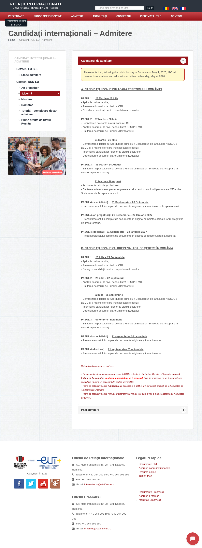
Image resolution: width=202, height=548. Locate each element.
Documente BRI (148, 464)
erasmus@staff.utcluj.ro (97, 528)
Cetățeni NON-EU (27, 81)
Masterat (27, 99)
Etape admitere (31, 75)
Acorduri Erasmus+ (150, 495)
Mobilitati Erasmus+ (150, 499)
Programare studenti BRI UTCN (16, 23)
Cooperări (123, 16)
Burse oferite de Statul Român (36, 121)
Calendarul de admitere (96, 60)
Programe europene (48, 16)
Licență (27, 93)
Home (11, 39)
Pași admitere (90, 409)
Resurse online (147, 472)
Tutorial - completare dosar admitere (39, 112)
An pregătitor (30, 87)
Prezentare (16, 16)
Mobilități (100, 16)
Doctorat (27, 105)
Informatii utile (150, 16)
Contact (176, 16)
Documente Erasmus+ (151, 491)
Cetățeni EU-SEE (27, 69)
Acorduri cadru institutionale (154, 468)
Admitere (77, 16)
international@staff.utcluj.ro (99, 484)
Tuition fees (145, 475)
